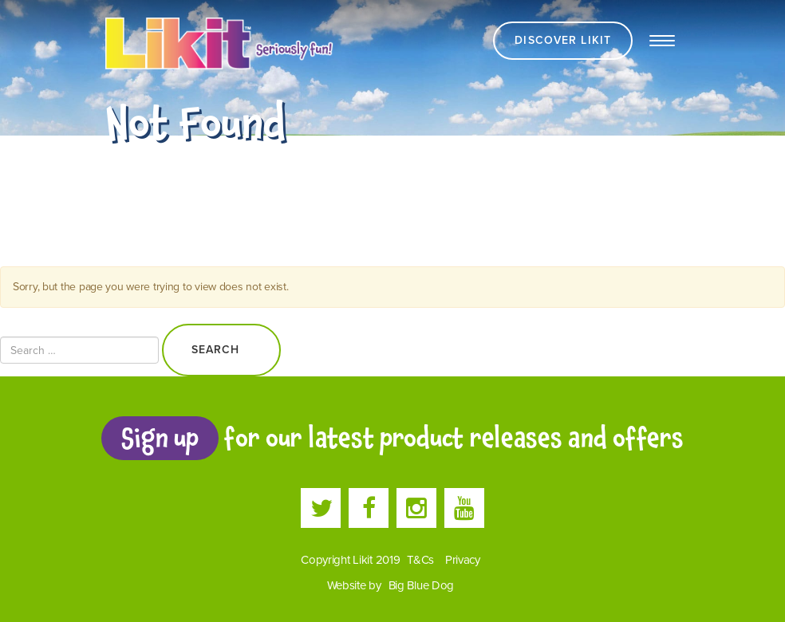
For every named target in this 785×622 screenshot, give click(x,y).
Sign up (159, 437)
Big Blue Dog (422, 585)
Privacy (462, 560)
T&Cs (420, 560)
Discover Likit (563, 40)
